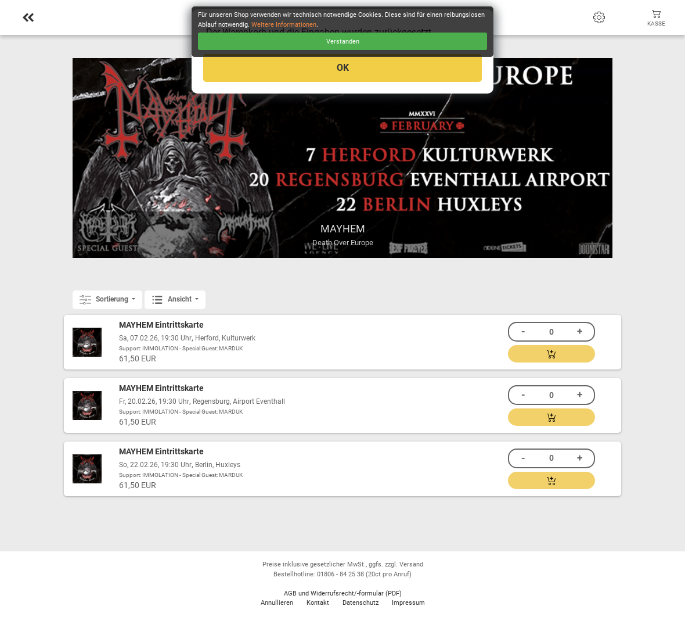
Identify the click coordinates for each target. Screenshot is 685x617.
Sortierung (105, 300)
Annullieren (277, 603)
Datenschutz (360, 603)
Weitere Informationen (283, 24)
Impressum (408, 603)
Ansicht (172, 300)
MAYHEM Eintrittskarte (161, 325)
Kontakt (318, 603)
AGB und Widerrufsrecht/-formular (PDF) (343, 593)
